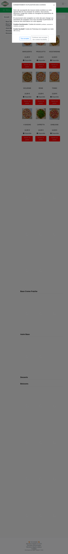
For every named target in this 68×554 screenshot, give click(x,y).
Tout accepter (25, 38)
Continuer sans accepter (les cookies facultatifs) (39, 38)
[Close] (54, 5)
